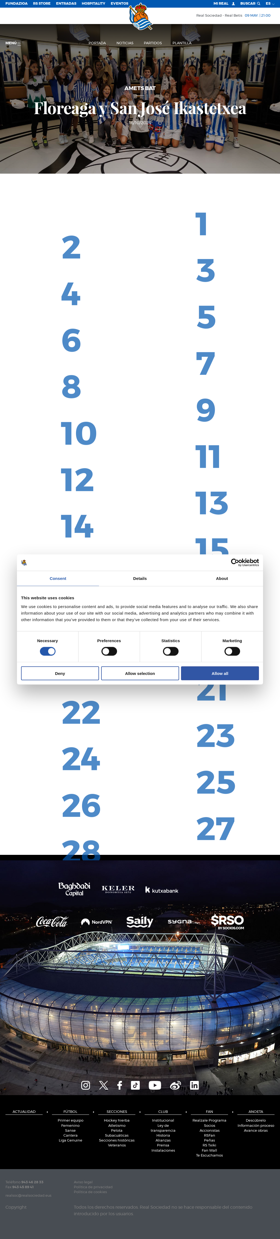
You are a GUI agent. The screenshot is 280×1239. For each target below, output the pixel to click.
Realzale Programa (209, 1120)
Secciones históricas (117, 1140)
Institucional (163, 1120)
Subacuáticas (117, 1135)
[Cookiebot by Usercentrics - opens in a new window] (235, 563)
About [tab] (222, 578)
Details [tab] (140, 578)
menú (13, 44)
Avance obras (256, 1131)
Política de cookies (90, 1192)
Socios (209, 1126)
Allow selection (140, 673)
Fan (209, 1112)
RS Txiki (209, 1145)
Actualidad (24, 1112)
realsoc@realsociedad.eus (28, 1195)
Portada (97, 43)
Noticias (124, 43)
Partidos (153, 43)
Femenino (70, 1126)
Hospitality (93, 3)
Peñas (209, 1140)
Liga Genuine (70, 1140)
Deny (60, 673)
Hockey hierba (117, 1120)
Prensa (163, 1145)
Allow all (220, 673)
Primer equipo (70, 1120)
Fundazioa (16, 3)
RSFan (209, 1135)
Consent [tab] (58, 578)
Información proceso (256, 1126)
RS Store (42, 3)
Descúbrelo (256, 1120)
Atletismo (117, 1126)
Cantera (70, 1135)
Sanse (70, 1131)
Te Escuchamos (209, 1155)
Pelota (116, 1131)
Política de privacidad (93, 1187)
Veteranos (117, 1145)
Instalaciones (163, 1150)
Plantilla (182, 43)
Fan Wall (209, 1150)
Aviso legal (83, 1182)
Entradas (66, 3)
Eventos (119, 3)
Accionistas (210, 1131)
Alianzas (163, 1140)
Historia (163, 1135)
